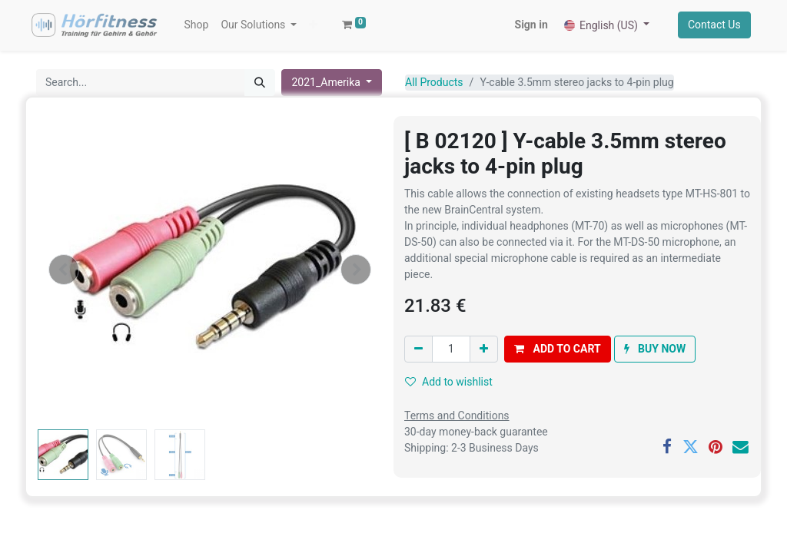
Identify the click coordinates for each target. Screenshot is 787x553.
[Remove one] (418, 349)
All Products (434, 83)
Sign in (530, 25)
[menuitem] (196, 26)
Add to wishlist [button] (449, 382)
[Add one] (484, 349)
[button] (314, 26)
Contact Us (713, 25)
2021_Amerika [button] (327, 83)
